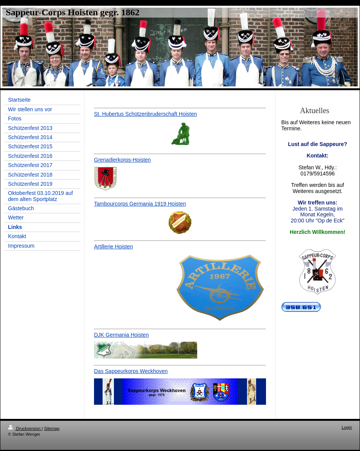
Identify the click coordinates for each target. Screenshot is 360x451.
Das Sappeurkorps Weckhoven (131, 371)
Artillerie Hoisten (113, 246)
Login (347, 427)
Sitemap (51, 428)
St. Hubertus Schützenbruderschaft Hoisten (145, 114)
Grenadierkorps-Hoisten (122, 160)
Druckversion (25, 428)
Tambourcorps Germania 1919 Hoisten (140, 204)
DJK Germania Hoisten (121, 335)
